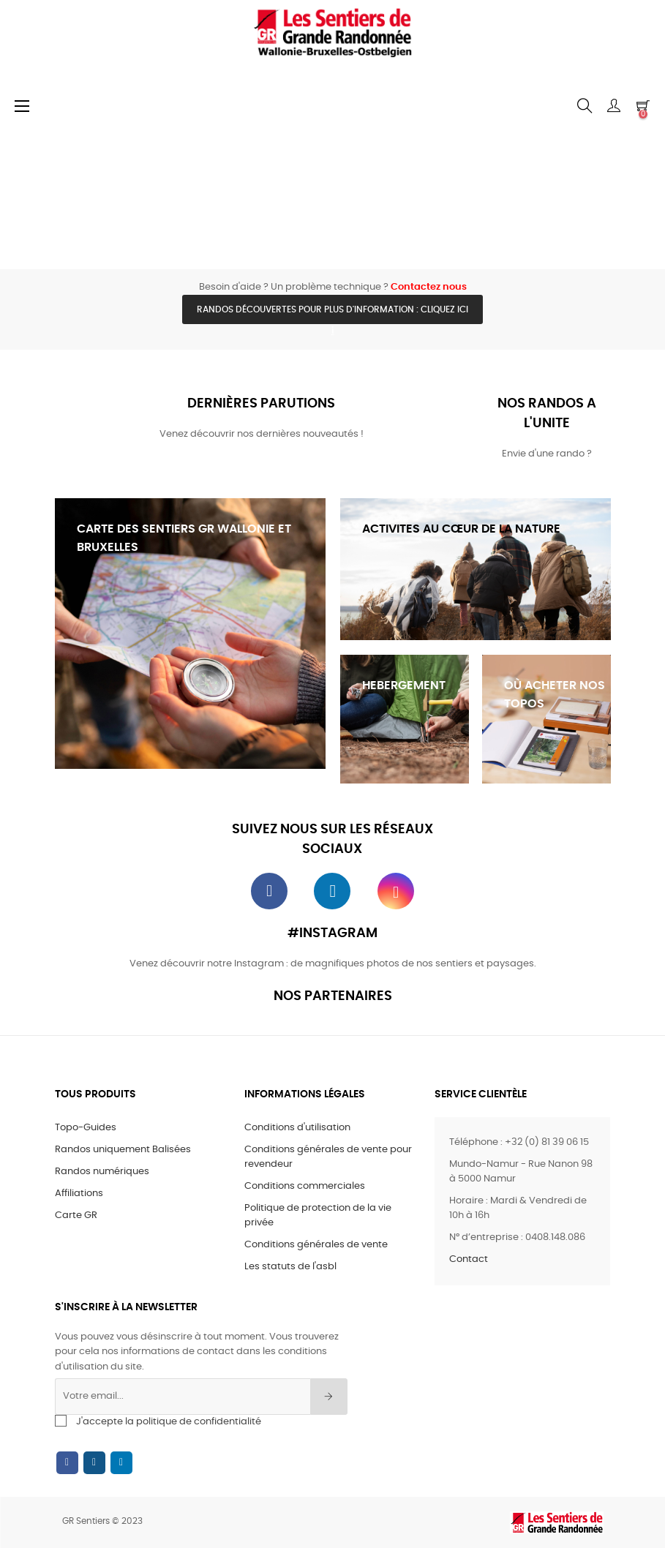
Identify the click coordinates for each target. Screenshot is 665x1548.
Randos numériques (102, 1171)
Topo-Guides (85, 1127)
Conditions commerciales (304, 1186)
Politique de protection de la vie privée (317, 1215)
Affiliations (79, 1193)
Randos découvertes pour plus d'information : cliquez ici (332, 309)
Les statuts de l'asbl (290, 1266)
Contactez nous (429, 287)
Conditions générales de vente (316, 1245)
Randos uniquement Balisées (123, 1149)
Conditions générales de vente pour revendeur (328, 1157)
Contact (468, 1259)
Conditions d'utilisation (297, 1127)
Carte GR (76, 1215)
